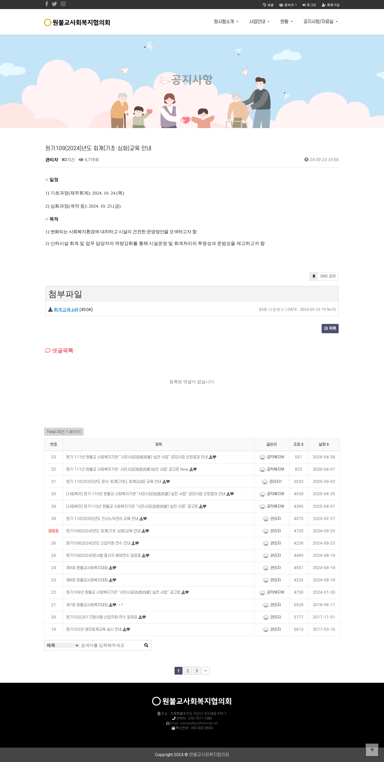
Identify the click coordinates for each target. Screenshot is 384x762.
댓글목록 (59, 350)
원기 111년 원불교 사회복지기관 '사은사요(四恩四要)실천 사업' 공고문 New (127, 469)
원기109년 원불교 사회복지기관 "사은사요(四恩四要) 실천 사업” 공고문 (123, 592)
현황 (285, 21)
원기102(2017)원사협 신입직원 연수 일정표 (102, 617)
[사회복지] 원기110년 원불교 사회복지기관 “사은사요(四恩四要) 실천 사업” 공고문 (132, 506)
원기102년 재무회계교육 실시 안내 (94, 629)
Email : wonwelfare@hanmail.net (194, 723)
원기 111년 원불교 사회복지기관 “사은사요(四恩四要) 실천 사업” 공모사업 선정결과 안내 (137, 457)
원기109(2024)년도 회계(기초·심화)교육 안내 (104, 531)
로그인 (309, 4)
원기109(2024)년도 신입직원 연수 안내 (98, 543)
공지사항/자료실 (319, 21)
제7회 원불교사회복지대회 (87, 605)
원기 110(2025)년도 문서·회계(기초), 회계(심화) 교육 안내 (114, 481)
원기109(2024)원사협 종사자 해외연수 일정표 (104, 555)
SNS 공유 (323, 276)
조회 (298, 444)
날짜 (324, 444)
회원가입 (331, 4)
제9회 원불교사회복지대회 (87, 568)
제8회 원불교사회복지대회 (87, 580)
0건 (68, 159)
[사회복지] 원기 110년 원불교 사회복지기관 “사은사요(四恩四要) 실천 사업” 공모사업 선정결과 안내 (146, 494)
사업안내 (257, 21)
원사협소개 (224, 21)
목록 (330, 328)
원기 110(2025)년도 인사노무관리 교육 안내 (102, 519)
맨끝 (206, 671)
